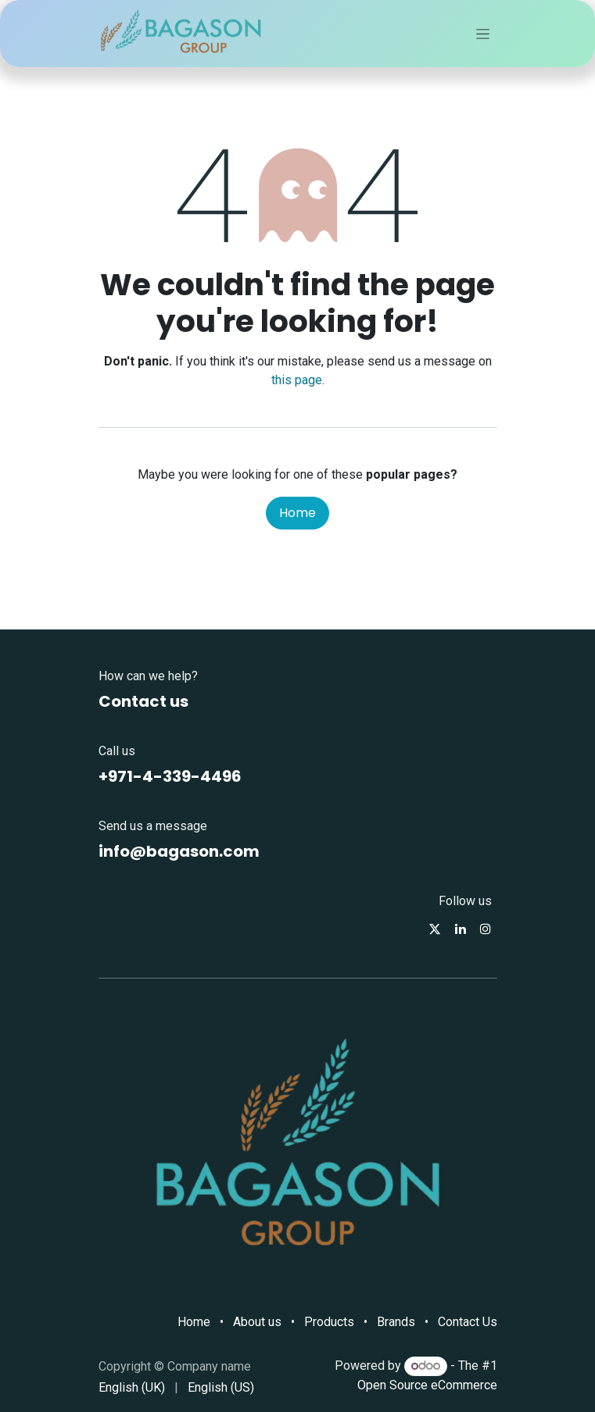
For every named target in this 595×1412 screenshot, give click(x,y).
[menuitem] (132, 1388)
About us (257, 1321)
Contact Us (467, 1321)
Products (329, 1321)
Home (297, 513)
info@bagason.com (179, 851)
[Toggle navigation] (482, 33)
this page (296, 380)
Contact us (143, 701)
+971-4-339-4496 (170, 776)
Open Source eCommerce (427, 1385)
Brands (396, 1321)
